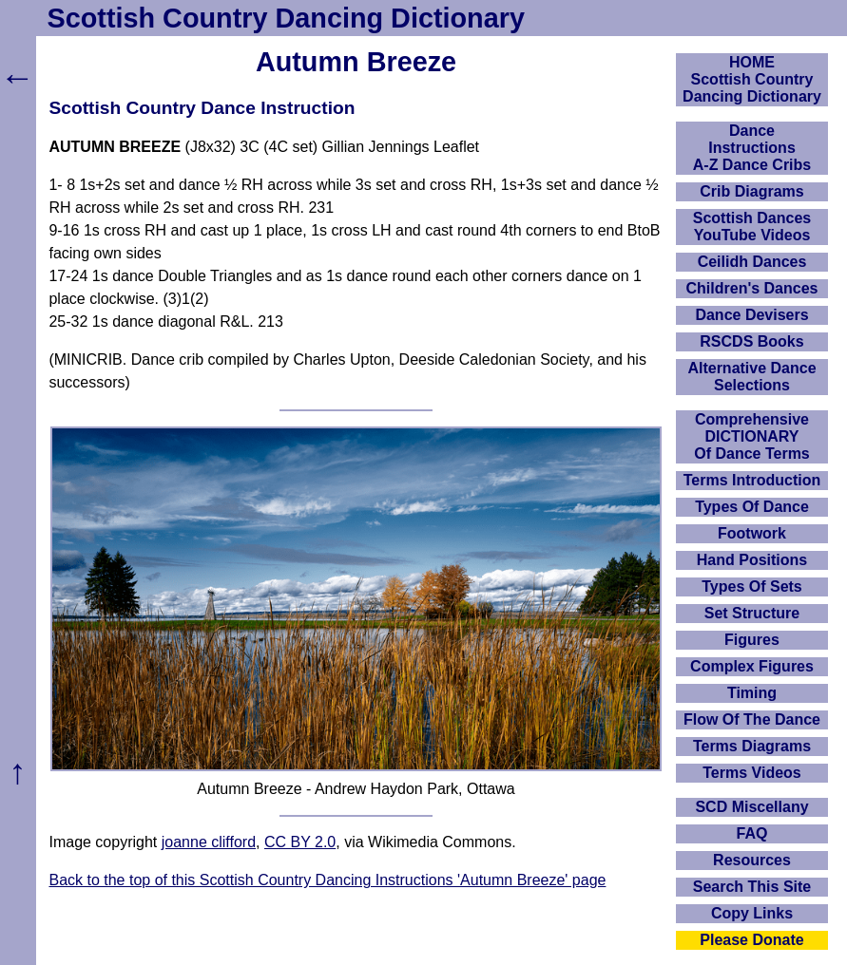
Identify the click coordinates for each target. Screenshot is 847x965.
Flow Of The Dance (751, 719)
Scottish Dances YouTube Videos (752, 226)
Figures (752, 640)
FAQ (752, 833)
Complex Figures (752, 666)
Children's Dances (752, 288)
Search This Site (752, 887)
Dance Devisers (751, 315)
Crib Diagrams (751, 191)
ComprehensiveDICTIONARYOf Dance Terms (752, 436)
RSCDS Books (751, 341)
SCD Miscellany (751, 807)
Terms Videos (751, 773)
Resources (752, 860)
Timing (752, 693)
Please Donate (751, 940)
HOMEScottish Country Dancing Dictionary (752, 79)
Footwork (752, 533)
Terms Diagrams (752, 746)
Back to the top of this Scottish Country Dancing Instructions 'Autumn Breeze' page (327, 880)
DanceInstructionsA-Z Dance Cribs (752, 148)
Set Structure (751, 613)
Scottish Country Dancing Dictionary (286, 18)
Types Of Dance (752, 507)
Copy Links (752, 913)
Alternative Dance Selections (751, 376)
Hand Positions (752, 560)
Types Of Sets (752, 586)
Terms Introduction (752, 480)
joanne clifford (209, 842)
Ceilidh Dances (752, 262)
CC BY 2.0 (300, 842)
